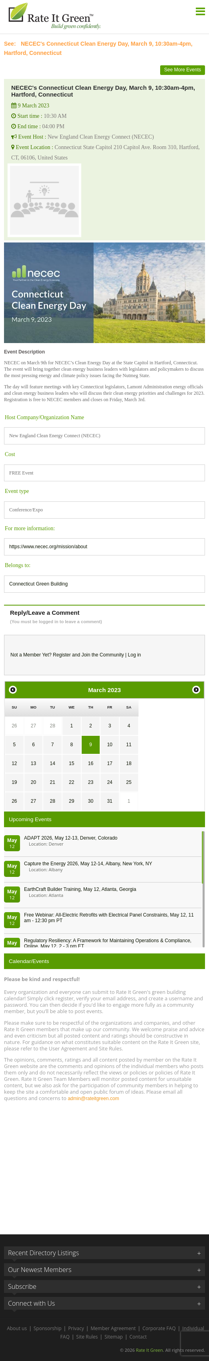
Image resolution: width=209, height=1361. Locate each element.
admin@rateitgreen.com (93, 1098)
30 (90, 801)
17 (109, 763)
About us (17, 1328)
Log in (134, 655)
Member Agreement (113, 1328)
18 (128, 763)
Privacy (76, 1328)
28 (52, 726)
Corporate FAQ (159, 1328)
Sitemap (113, 1336)
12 (14, 763)
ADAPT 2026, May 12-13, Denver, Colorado (70, 838)
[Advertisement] (104, 1164)
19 (14, 782)
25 (128, 782)
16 (90, 763)
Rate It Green (149, 1350)
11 (128, 744)
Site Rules (87, 1336)
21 (52, 782)
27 (33, 726)
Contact (138, 1336)
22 (71, 782)
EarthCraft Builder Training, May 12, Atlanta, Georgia (80, 889)
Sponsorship (48, 1328)
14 (52, 763)
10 (109, 744)
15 (71, 763)
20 (33, 782)
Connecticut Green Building (38, 584)
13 (33, 763)
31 (109, 801)
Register (62, 655)
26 (14, 726)
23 (90, 782)
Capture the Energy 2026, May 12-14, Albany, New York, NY (88, 863)
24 (109, 782)
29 (71, 801)
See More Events (182, 70)
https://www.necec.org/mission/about (48, 546)
